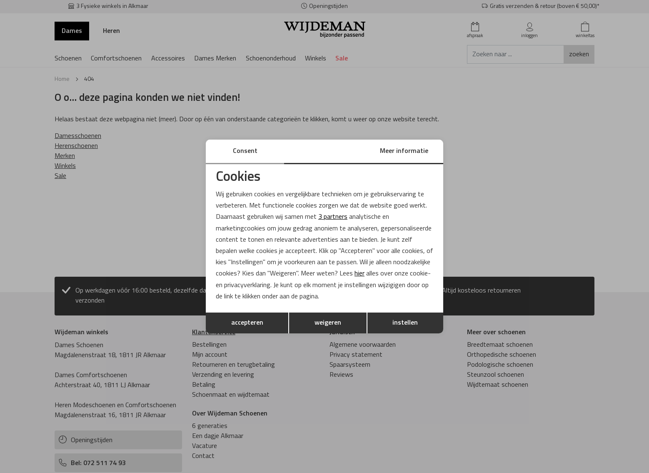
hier (359, 273)
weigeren (328, 323)
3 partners (332, 217)
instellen (405, 323)
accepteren (247, 323)
